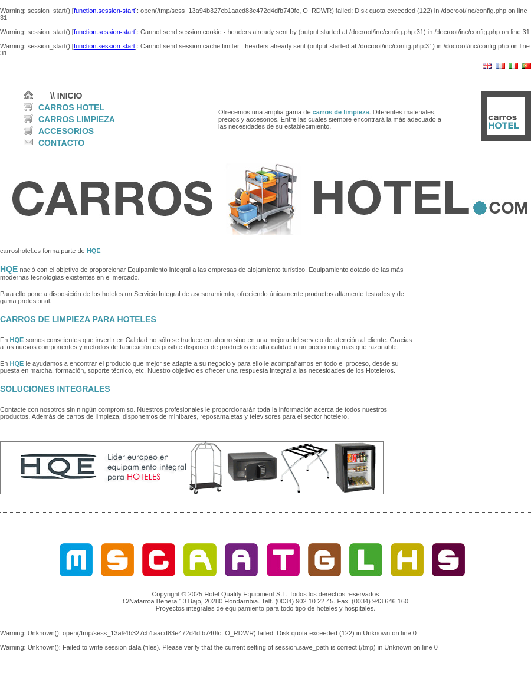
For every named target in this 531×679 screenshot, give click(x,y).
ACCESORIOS (66, 131)
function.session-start (104, 10)
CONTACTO (61, 142)
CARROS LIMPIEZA (76, 119)
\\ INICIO (66, 95)
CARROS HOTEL (71, 107)
